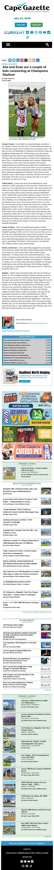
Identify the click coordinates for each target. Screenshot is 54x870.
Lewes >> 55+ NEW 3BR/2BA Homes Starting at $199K (21, 604)
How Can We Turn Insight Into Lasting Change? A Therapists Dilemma (17, 667)
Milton (23, 798)
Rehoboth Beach (26, 705)
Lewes (23, 759)
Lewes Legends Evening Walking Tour (17, 650)
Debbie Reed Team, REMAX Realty (35, 720)
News (37, 612)
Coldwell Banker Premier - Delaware (17, 566)
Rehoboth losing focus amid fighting (16, 355)
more (47, 690)
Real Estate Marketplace (27, 484)
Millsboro (24, 786)
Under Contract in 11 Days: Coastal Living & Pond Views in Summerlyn (20, 552)
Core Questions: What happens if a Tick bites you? (20, 644)
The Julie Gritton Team (31, 707)
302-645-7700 (27, 857)
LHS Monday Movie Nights (13, 625)
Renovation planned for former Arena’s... (17, 340)
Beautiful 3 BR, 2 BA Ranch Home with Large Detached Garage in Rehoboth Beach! (20, 490)
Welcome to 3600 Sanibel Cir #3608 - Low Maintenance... (34, 702)
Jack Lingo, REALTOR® (31, 775)
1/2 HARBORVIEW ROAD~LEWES (17, 582)
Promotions (27, 612)
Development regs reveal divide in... (16, 342)
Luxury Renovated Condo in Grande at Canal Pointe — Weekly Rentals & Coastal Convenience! (20, 500)
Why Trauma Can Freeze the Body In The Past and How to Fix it (18, 676)
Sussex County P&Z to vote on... (14, 360)
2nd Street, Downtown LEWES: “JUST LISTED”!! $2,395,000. (17, 521)
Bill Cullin (8, 493)
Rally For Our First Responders (15, 639)
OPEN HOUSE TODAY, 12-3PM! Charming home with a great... (33, 742)
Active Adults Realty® (12, 545)
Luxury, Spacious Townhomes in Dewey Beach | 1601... (35, 715)
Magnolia (24, 732)
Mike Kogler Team (11, 514)
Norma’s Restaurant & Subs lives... (15, 348)
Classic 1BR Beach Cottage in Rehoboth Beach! (36, 770)
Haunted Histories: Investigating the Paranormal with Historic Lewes (16, 660)
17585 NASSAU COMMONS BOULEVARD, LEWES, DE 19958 (27, 853)
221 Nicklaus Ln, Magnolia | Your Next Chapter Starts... (35, 729)
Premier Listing (27, 464)
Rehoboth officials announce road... (16, 363)
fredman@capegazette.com (38, 323)
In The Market (27, 621)
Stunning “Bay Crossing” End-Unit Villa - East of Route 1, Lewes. (20, 531)
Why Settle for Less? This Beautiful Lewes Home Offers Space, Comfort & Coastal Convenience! (21, 573)
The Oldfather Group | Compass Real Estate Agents (34, 475)
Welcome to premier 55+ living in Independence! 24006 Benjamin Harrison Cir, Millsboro (21, 542)
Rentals (46, 612)
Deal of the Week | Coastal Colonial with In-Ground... (34, 469)
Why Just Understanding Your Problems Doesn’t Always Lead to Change (18, 683)
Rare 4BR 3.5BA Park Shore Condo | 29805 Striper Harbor (34, 824)
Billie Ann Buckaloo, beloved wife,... (16, 350)
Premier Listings (27, 696)
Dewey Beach (25, 718)
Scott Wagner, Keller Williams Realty (17, 504)
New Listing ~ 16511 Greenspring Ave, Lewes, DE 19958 (35, 756)
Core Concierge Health (13, 647)
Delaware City (25, 472)
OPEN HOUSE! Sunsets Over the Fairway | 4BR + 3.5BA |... (33, 783)
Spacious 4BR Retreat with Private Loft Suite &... (35, 811)
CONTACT (27, 849)
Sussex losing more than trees (14, 353)
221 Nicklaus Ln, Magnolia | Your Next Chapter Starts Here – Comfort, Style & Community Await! (20, 593)
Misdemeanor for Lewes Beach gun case (17, 357)
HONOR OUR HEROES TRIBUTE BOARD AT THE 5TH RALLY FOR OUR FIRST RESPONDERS (19, 635)
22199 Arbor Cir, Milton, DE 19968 (34, 796)
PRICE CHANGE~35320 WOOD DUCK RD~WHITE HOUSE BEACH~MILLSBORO (20, 562)
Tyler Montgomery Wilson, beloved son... (17, 345)
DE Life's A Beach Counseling (15, 671)
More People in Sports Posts (15, 331)
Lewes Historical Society (13, 627)
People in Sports (9, 64)
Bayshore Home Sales (12, 607)
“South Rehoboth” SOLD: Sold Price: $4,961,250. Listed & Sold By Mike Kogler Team (21, 511)
